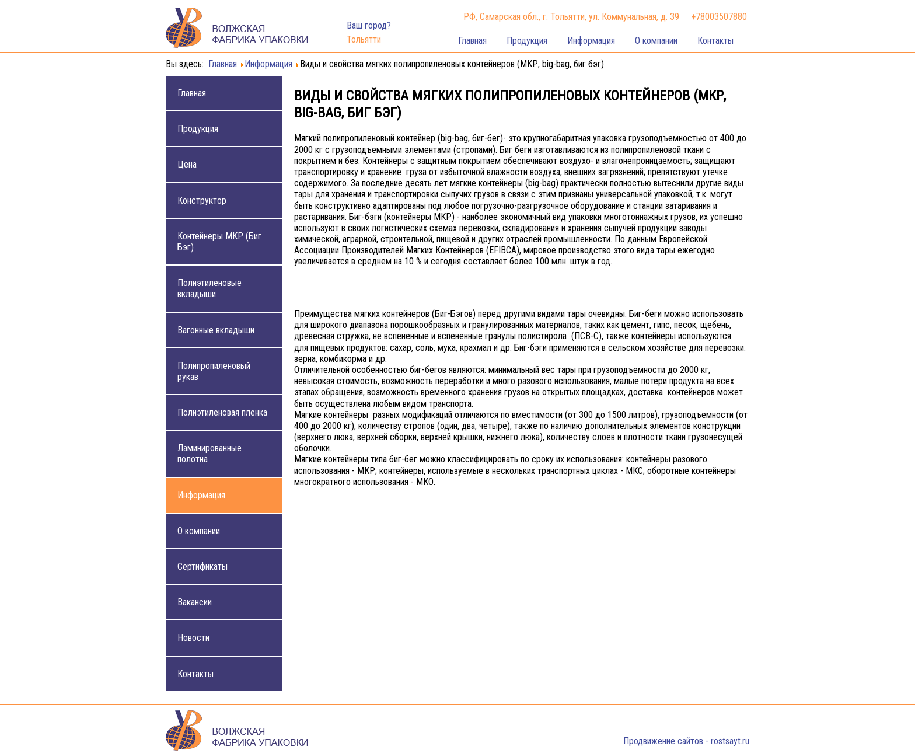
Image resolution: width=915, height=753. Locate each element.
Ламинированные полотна (209, 453)
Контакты (715, 40)
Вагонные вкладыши (215, 330)
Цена (187, 164)
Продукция (527, 40)
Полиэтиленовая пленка (222, 412)
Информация (591, 40)
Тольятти (364, 39)
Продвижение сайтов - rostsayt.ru (686, 741)
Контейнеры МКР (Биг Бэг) (219, 242)
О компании (656, 40)
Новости (193, 637)
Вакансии (194, 602)
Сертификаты (202, 566)
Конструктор (201, 200)
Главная (472, 40)
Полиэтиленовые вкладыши (209, 288)
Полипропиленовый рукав (213, 371)
